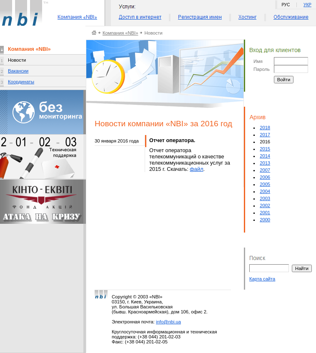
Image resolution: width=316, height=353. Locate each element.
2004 (265, 191)
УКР (307, 5)
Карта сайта (262, 278)
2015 (265, 148)
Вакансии (18, 70)
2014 (265, 155)
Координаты (21, 81)
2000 (265, 219)
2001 (265, 212)
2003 (265, 198)
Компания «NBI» (120, 32)
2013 (265, 162)
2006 (265, 177)
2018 (265, 127)
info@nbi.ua (168, 321)
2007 (265, 170)
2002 (265, 205)
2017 (265, 134)
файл (196, 169)
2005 (265, 184)
